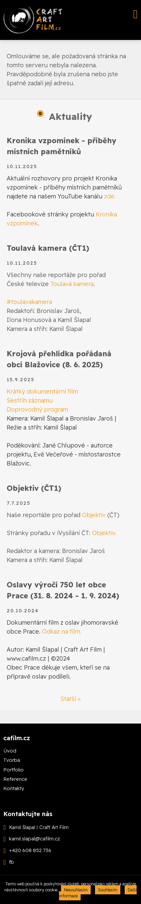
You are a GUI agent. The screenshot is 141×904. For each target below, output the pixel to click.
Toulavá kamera (72, 284)
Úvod (9, 751)
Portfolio (13, 769)
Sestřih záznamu (30, 400)
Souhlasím (107, 889)
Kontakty (13, 788)
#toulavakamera (29, 302)
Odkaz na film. (61, 631)
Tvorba (11, 760)
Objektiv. (104, 533)
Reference (15, 779)
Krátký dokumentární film (42, 391)
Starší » (70, 699)
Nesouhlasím (76, 889)
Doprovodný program (37, 409)
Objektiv (94, 515)
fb (11, 862)
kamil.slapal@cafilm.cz (34, 839)
